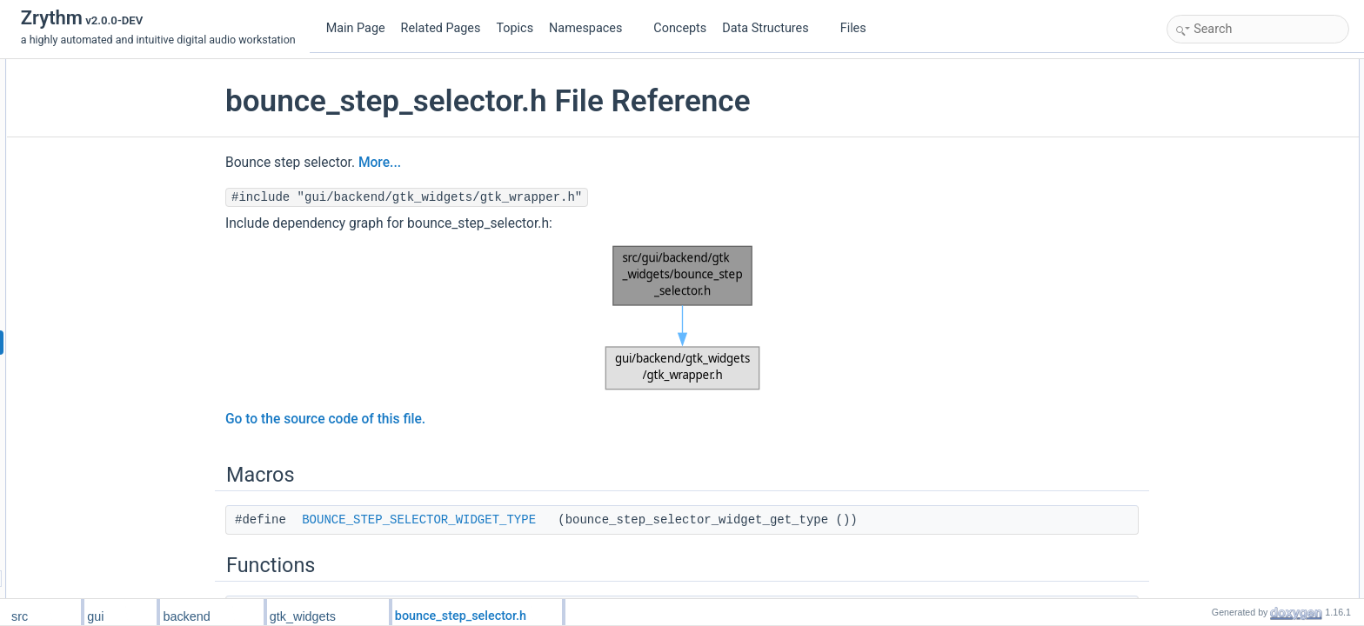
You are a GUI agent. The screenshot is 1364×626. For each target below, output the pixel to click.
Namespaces (592, 28)
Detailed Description (1218, 183)
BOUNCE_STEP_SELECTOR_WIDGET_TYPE (425, 520)
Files (859, 28)
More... (385, 162)
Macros (1189, 69)
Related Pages (441, 28)
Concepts (679, 28)
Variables (1193, 145)
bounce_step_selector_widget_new (1267, 126)
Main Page (355, 28)
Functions (1194, 107)
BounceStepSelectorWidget (1250, 164)
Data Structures (772, 28)
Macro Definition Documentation (1246, 202)
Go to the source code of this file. (331, 419)
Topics (514, 28)
